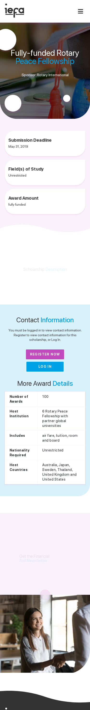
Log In (45, 366)
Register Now (45, 354)
